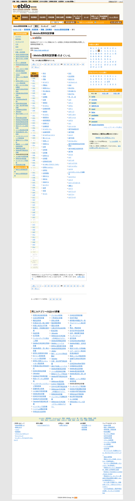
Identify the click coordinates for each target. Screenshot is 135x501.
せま (33, 152)
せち (33, 118)
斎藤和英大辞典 (38, 389)
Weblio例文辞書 (38, 394)
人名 (77, 420)
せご (33, 202)
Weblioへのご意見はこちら (105, 138)
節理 (44, 188)
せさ (33, 103)
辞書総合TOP (113, 1)
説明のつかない (48, 167)
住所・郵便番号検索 (77, 333)
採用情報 (84, 429)
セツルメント (72, 82)
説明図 (45, 158)
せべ (33, 237)
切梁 (44, 94)
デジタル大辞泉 (56, 315)
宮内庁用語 (74, 318)
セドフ (70, 180)
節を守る (71, 94)
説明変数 (46, 173)
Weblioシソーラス (57, 343)
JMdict (53, 351)
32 (74, 64)
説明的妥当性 (47, 161)
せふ (33, 145)
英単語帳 (51, 17)
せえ (33, 85)
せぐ (33, 197)
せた (33, 115)
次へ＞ (37, 67)
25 (52, 64)
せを (33, 187)
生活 (46, 420)
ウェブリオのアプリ (43, 425)
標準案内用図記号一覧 (78, 320)
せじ (33, 207)
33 (78, 64)
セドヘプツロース (74, 183)
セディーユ (72, 117)
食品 (73, 420)
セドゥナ (71, 160)
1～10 (93, 93)
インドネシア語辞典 (110, 442)
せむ (33, 157)
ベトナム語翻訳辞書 (40, 409)
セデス (70, 120)
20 (53, 299)
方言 (81, 420)
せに (33, 130)
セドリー (71, 194)
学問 (17, 47)
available (94, 115)
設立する (71, 79)
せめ (33, 160)
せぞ (33, 215)
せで (33, 224)
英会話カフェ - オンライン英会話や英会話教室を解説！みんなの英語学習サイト (112, 478)
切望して (46, 141)
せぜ (33, 212)
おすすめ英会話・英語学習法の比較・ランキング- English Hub (112, 491)
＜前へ (34, 64)
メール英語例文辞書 (58, 371)
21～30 (116, 93)
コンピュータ (20, 41)
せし (33, 105)
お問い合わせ (63, 425)
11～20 (105, 93)
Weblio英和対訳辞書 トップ (23, 26)
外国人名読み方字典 (40, 325)
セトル (70, 154)
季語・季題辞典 (75, 328)
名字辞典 (36, 336)
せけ (33, 98)
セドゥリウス (72, 163)
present (94, 122)
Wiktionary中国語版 (77, 394)
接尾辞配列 (46, 120)
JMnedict (36, 373)
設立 (69, 73)
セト (69, 123)
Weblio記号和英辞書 (40, 376)
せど (33, 227)
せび (33, 232)
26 (55, 64)
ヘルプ (121, 1)
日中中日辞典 (43, 1)
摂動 (44, 79)
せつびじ (46, 114)
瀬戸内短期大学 (73, 129)
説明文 (45, 170)
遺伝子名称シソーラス (59, 366)
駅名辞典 (54, 331)
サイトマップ (19, 436)
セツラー (46, 185)
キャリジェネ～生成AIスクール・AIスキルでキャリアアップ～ (111, 452)
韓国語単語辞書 (56, 394)
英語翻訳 (69, 17)
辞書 (13, 1)
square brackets (97, 125)
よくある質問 (114, 141)
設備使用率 (46, 108)
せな (33, 128)
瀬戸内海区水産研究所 (75, 148)
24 (48, 64)
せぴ (33, 244)
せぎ (33, 195)
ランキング (44, 26)
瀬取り (70, 186)
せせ (33, 110)
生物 (69, 420)
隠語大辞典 (55, 325)
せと (33, 125)
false (93, 112)
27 (58, 64)
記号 (108, 81)
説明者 (45, 150)
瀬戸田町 (71, 132)
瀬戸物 (70, 151)
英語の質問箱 (108, 457)
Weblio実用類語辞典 (58, 341)
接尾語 (45, 103)
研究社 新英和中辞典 (40, 353)
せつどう (46, 82)
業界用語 (18, 39)
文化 (42, 420)
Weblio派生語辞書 (76, 369)
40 (60, 299)
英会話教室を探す (103, 17)
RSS (76, 497)
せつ (33, 120)
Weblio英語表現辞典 (77, 371)
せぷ (33, 247)
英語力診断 (60, 17)
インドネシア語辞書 (40, 406)
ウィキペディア (75, 336)
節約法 (45, 179)
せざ (33, 205)
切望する (46, 144)
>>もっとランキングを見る (113, 127)
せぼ (33, 239)
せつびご (46, 106)
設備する (46, 123)
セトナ (70, 135)
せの (33, 138)
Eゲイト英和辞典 (39, 356)
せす (33, 108)
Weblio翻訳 (107, 431)
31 (71, 64)
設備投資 (46, 126)
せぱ (33, 242)
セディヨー (72, 114)
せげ (33, 200)
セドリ (70, 188)
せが (33, 192)
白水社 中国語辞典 (57, 384)
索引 (36, 26)
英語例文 (25, 17)
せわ (33, 185)
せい (33, 80)
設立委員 (71, 76)
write (93, 97)
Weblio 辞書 (17, 29)
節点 (44, 73)
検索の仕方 (18, 427)
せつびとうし (47, 129)
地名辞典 (36, 333)
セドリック (72, 191)
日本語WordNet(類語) (77, 341)
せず (33, 210)
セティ (70, 103)
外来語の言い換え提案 (41, 323)
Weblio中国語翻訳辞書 (78, 389)
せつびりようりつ (49, 135)
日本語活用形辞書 (76, 315)
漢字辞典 (73, 338)
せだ (33, 217)
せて (33, 123)
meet (93, 109)
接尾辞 (45, 111)
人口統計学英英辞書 (40, 391)
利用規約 (18, 431)
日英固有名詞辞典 (76, 366)
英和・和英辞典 (33, 1)
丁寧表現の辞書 (56, 318)
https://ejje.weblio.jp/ (41, 50)
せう (33, 83)
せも (33, 162)
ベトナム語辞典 (108, 446)
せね (33, 135)
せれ (33, 180)
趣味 (58, 420)
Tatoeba (54, 359)
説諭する (46, 182)
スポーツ (64, 420)
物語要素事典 (56, 323)
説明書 (45, 153)
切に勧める (46, 91)
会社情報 (84, 427)
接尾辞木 (46, 117)
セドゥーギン (72, 166)
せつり (45, 194)
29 (64, 64)
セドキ (70, 169)
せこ (33, 100)
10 (50, 299)
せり (33, 175)
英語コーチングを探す (95, 17)
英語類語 (34, 17)
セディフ (71, 111)
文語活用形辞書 (38, 318)
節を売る (71, 88)
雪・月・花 (72, 97)
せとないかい (72, 141)
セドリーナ (72, 197)
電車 (63, 418)
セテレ (70, 106)
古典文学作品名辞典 (58, 328)
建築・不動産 (88, 418)
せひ (33, 143)
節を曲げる (72, 91)
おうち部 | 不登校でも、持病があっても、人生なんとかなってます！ (112, 484)
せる (33, 177)
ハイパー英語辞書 (39, 358)
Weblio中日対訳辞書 (40, 399)
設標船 (45, 97)
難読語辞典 (37, 320)
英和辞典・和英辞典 (31, 29)
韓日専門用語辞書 (76, 396)
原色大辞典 (55, 320)
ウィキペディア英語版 (78, 386)
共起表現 (42, 17)
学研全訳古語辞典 (39, 411)
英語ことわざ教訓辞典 (78, 356)
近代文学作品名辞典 (77, 330)
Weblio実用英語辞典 (58, 348)
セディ (70, 108)
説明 (44, 147)
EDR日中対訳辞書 (39, 396)
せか (33, 90)
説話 (69, 85)
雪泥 (44, 76)
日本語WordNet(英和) (77, 363)
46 (83, 64)
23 (45, 64)
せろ (33, 182)
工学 (17, 44)
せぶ (33, 234)
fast (92, 118)
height (93, 103)
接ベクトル (46, 138)
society (94, 100)
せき (33, 93)
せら (33, 172)
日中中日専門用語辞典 (59, 386)
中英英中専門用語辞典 (78, 391)
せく (33, 95)
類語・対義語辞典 (21, 1)
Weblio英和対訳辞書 (61, 29)
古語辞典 (61, 1)
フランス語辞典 (108, 440)
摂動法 (45, 85)
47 (32, 67)
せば (33, 229)
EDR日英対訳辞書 (39, 371)
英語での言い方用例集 (78, 348)
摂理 (44, 191)
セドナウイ (72, 177)
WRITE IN (95, 106)
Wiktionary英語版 (57, 381)
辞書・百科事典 (46, 29)
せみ (33, 155)
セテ (69, 100)
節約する (46, 176)
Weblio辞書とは (20, 425)
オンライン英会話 (77, 17)
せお (33, 88)
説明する (46, 155)
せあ (33, 78)
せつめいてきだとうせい (51, 164)
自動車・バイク (71, 418)
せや (33, 165)
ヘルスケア (19, 49)
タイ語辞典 (107, 444)
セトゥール (72, 126)
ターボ (86, 17)
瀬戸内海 (71, 138)
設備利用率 (46, 132)
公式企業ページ (86, 425)
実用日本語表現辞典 (40, 315)
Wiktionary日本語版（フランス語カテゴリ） (58, 404)
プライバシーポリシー (22, 433)
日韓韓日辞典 (53, 1)
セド (69, 157)
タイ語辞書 (74, 399)
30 (68, 64)
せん (33, 190)
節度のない (46, 88)
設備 (44, 100)
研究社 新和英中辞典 (58, 346)
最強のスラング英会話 (59, 374)
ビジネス (18, 36)
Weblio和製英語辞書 (58, 369)
